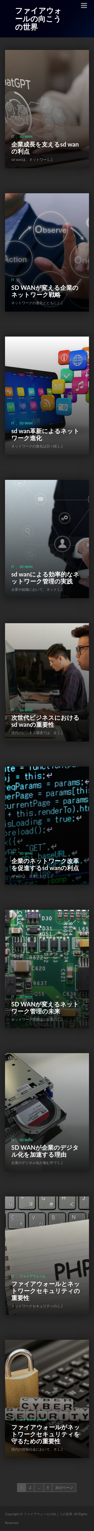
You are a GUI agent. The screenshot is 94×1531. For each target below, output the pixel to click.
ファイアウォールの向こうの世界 (38, 18)
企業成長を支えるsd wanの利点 (45, 148)
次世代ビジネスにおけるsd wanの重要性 (45, 721)
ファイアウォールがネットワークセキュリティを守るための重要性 (45, 1434)
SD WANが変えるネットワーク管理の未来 (45, 1007)
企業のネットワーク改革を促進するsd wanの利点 (45, 864)
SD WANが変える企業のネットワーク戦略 (44, 291)
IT (12, 137)
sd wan (26, 137)
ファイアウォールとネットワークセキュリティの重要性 (45, 1290)
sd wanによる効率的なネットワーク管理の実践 (45, 578)
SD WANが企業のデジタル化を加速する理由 (45, 1151)
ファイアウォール (33, 1276)
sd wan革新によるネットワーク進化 (45, 434)
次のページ (64, 1487)
